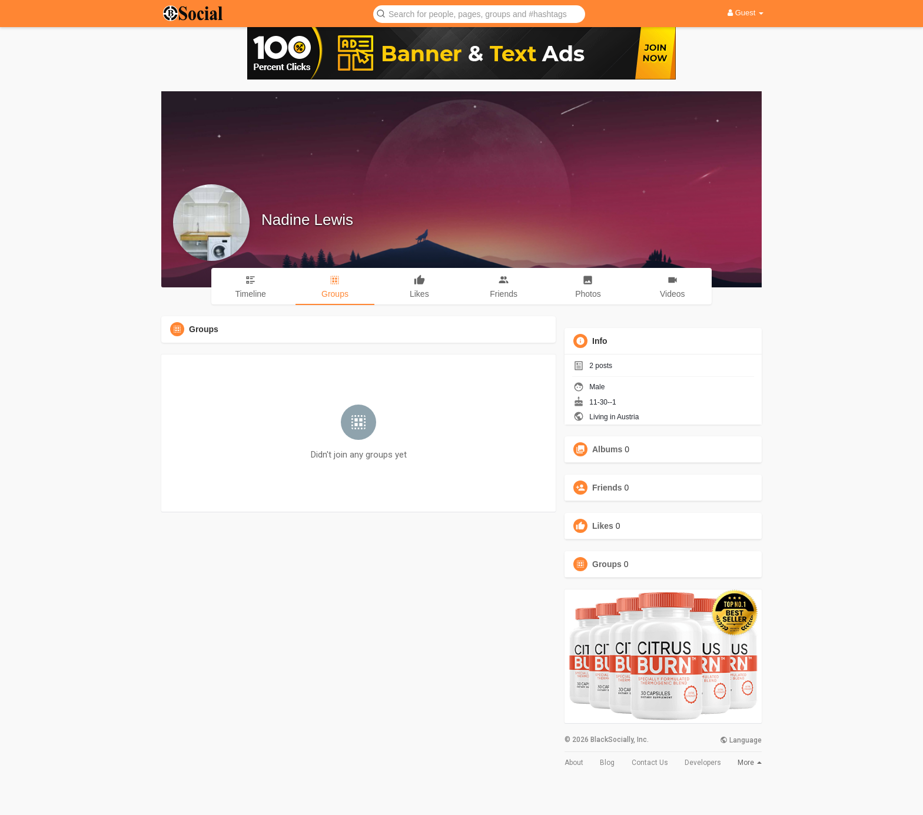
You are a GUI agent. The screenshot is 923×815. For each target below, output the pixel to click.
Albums (607, 449)
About (574, 762)
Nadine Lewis (307, 219)
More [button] (750, 762)
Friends (607, 487)
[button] (479, 13)
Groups (607, 564)
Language (741, 740)
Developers (703, 762)
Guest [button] (745, 12)
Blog (607, 762)
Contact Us (650, 762)
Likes (602, 526)
